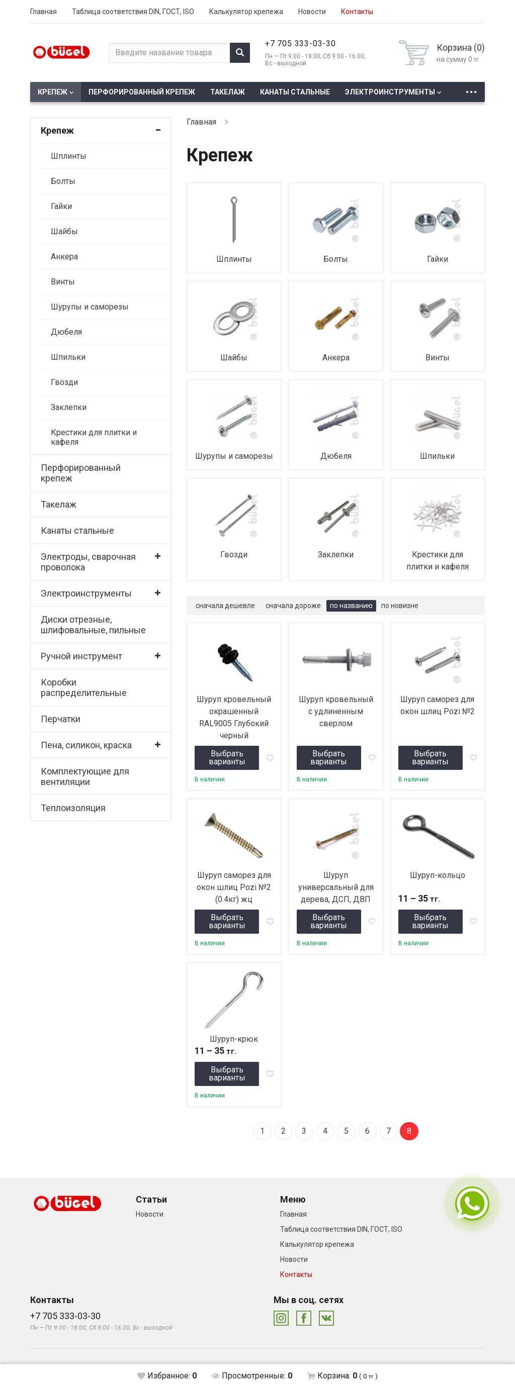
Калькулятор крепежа (246, 12)
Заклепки (69, 407)
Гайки (61, 206)
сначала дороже (293, 606)
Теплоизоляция (73, 808)
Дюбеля (66, 332)
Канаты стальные (295, 92)
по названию (351, 606)
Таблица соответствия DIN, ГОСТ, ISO (133, 12)
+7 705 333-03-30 (300, 43)
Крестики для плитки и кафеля (94, 437)
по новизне (399, 606)
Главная (43, 12)
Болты (63, 181)
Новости (312, 12)
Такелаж (227, 92)
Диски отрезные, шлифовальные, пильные (93, 624)
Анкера (64, 256)
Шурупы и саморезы (90, 307)
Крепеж (52, 92)
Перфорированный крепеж (142, 92)
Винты (63, 281)
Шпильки (68, 357)
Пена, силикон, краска (86, 745)
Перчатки (60, 719)
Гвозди (64, 382)
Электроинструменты (390, 92)
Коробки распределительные (84, 687)
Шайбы (64, 231)
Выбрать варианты (227, 757)
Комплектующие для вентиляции (85, 776)
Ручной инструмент (81, 656)
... (471, 89)
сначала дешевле (225, 606)
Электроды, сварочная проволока (88, 561)
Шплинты (69, 156)
